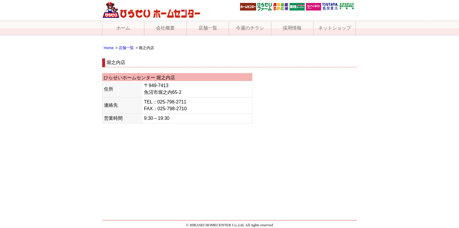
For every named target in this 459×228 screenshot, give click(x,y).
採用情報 (292, 27)
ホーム (123, 27)
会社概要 (165, 27)
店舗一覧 (207, 27)
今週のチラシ (250, 27)
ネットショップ (334, 27)
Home (109, 48)
